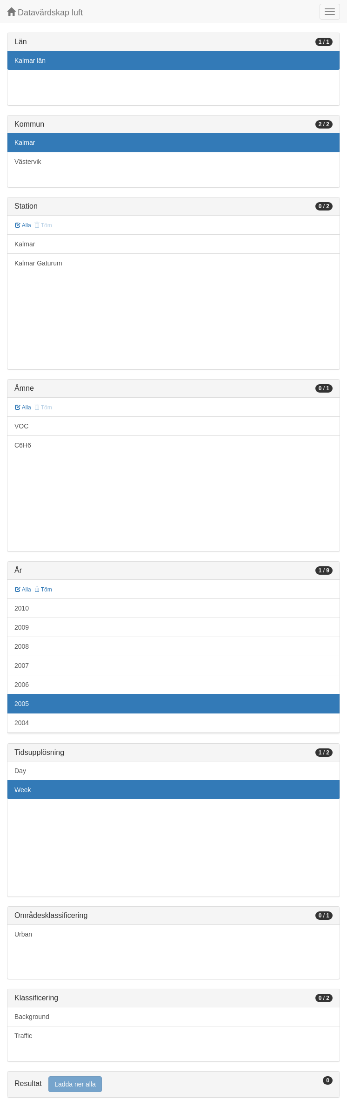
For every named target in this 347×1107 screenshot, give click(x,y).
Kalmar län (30, 60)
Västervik (27, 161)
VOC (21, 426)
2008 (21, 646)
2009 (21, 627)
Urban (23, 934)
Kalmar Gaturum (38, 263)
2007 (21, 665)
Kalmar (24, 142)
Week (22, 790)
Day (20, 770)
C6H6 (22, 445)
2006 (21, 684)
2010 (21, 608)
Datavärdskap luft (45, 12)
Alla (23, 225)
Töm (43, 589)
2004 (21, 723)
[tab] (173, 1084)
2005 (21, 703)
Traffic (23, 1035)
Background (31, 1016)
